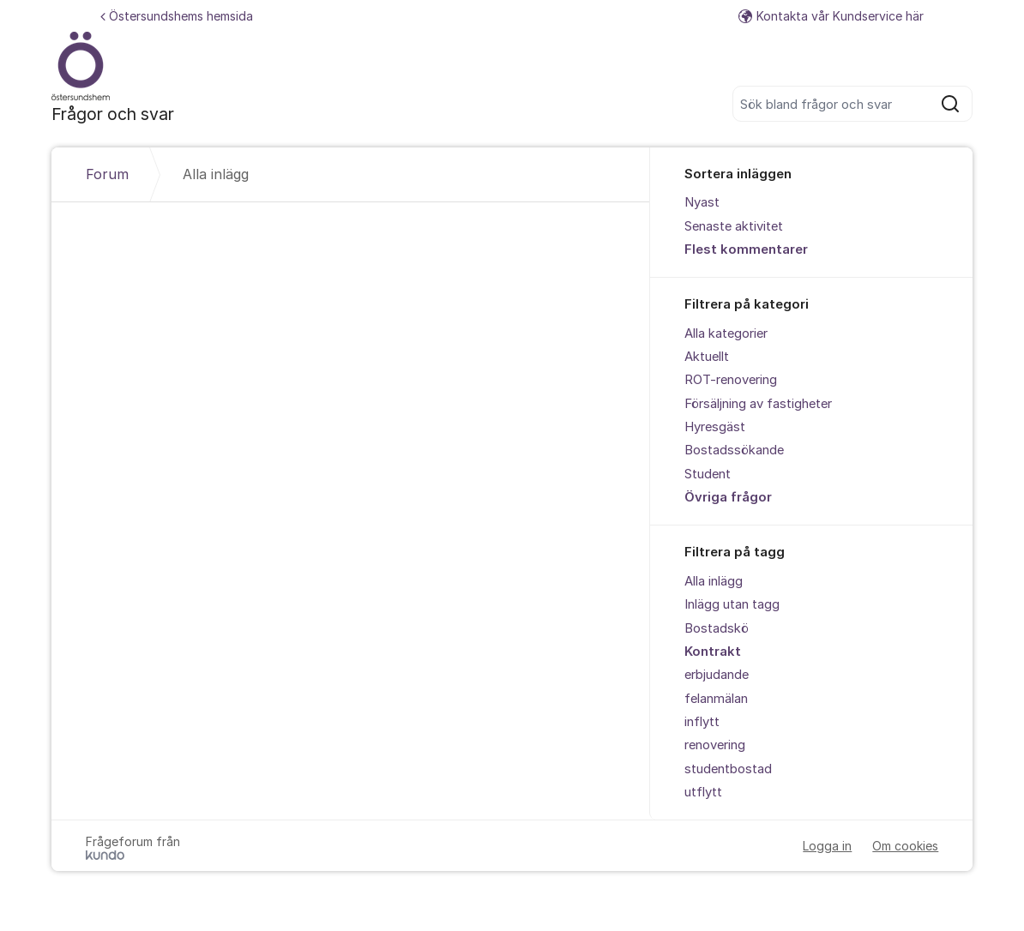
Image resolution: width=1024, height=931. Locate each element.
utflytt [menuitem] (703, 792)
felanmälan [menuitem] (716, 698)
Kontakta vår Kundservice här (831, 16)
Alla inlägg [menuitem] (713, 581)
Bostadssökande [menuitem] (734, 450)
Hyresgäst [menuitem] (714, 427)
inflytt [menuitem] (702, 722)
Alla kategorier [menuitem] (726, 333)
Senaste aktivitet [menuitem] (733, 226)
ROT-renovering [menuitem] (730, 379)
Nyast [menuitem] (702, 202)
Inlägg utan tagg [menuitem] (732, 604)
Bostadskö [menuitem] (716, 628)
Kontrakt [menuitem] (712, 651)
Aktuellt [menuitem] (706, 356)
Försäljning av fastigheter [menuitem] (758, 403)
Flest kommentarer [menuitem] (746, 249)
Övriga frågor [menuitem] (728, 497)
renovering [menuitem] (714, 745)
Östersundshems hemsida (176, 16)
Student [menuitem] (707, 474)
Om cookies (905, 845)
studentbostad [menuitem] (728, 769)
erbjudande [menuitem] (716, 674)
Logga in (827, 845)
